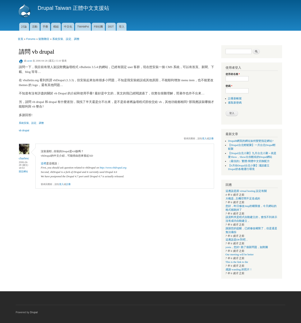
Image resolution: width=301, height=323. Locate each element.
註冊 (211, 138)
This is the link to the (237, 262)
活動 (34, 26)
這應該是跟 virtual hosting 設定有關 (246, 191)
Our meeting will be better (240, 254)
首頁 (20, 39)
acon (29, 60)
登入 (121, 26)
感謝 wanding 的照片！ (239, 269)
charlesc (24, 158)
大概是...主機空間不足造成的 (243, 198)
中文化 (68, 26)
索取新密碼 (235, 102)
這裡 (43, 163)
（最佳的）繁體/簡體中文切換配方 (249, 161)
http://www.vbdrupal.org (113, 167)
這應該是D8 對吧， (237, 239)
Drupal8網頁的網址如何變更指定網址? (250, 140)
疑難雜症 (43, 39)
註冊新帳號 (235, 98)
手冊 (45, 26)
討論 (24, 26)
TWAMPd (83, 26)
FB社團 (98, 26)
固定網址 (23, 171)
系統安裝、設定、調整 (65, 39)
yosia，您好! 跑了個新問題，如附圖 (247, 247)
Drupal (34, 312)
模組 (56, 26)
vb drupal (24, 130)
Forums (30, 39)
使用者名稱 (233, 74)
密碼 (229, 86)
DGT (111, 26)
